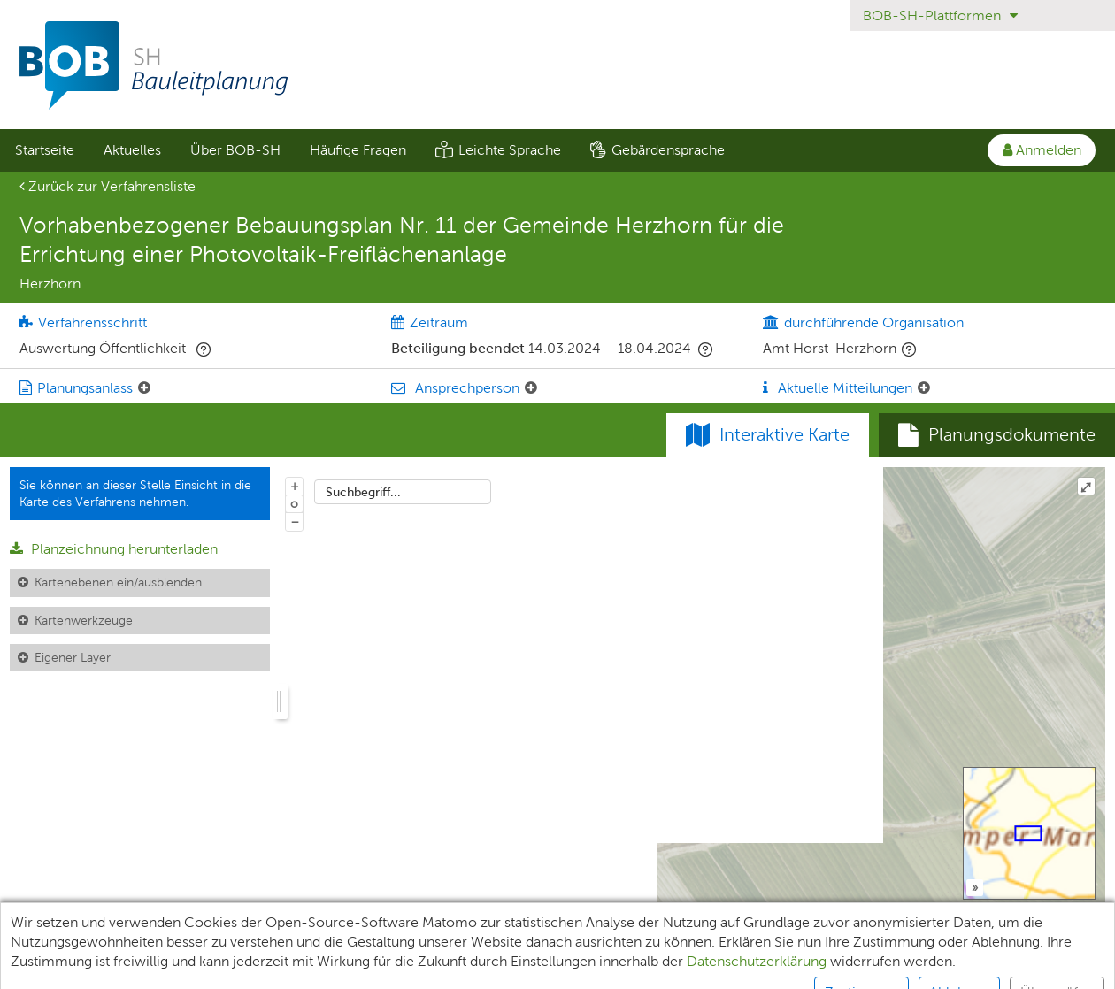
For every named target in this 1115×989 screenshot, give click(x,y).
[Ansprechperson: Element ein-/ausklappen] (531, 388)
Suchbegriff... (363, 492)
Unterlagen (50, 967)
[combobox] (402, 491)
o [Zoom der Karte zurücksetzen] (294, 503)
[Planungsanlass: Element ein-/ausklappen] (144, 388)
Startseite (44, 149)
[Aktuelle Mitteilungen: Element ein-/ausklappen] (924, 388)
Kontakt (856, 967)
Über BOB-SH (235, 149)
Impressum (468, 967)
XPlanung (265, 967)
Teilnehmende (160, 967)
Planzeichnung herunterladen (114, 548)
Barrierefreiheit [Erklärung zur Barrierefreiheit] (582, 967)
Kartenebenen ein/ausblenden (118, 582)
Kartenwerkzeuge (84, 620)
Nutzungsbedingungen (731, 967)
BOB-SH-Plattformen (940, 15)
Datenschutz (364, 967)
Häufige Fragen (358, 149)
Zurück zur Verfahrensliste (107, 186)
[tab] (997, 435)
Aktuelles (132, 149)
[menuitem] (44, 150)
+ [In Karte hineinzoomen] (294, 486)
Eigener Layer (73, 657)
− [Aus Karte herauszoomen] (294, 521)
